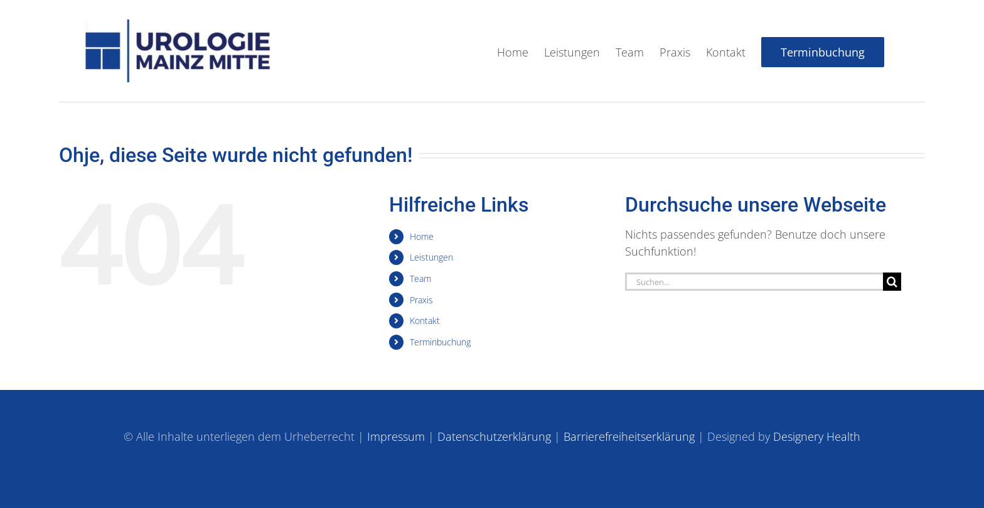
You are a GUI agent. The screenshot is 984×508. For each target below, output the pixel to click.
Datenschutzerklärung (494, 436)
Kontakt (425, 320)
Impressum (396, 436)
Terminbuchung (440, 341)
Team (420, 278)
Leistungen (431, 256)
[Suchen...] (754, 281)
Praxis (421, 299)
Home (422, 236)
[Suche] (892, 281)
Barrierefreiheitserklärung (629, 436)
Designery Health (816, 436)
